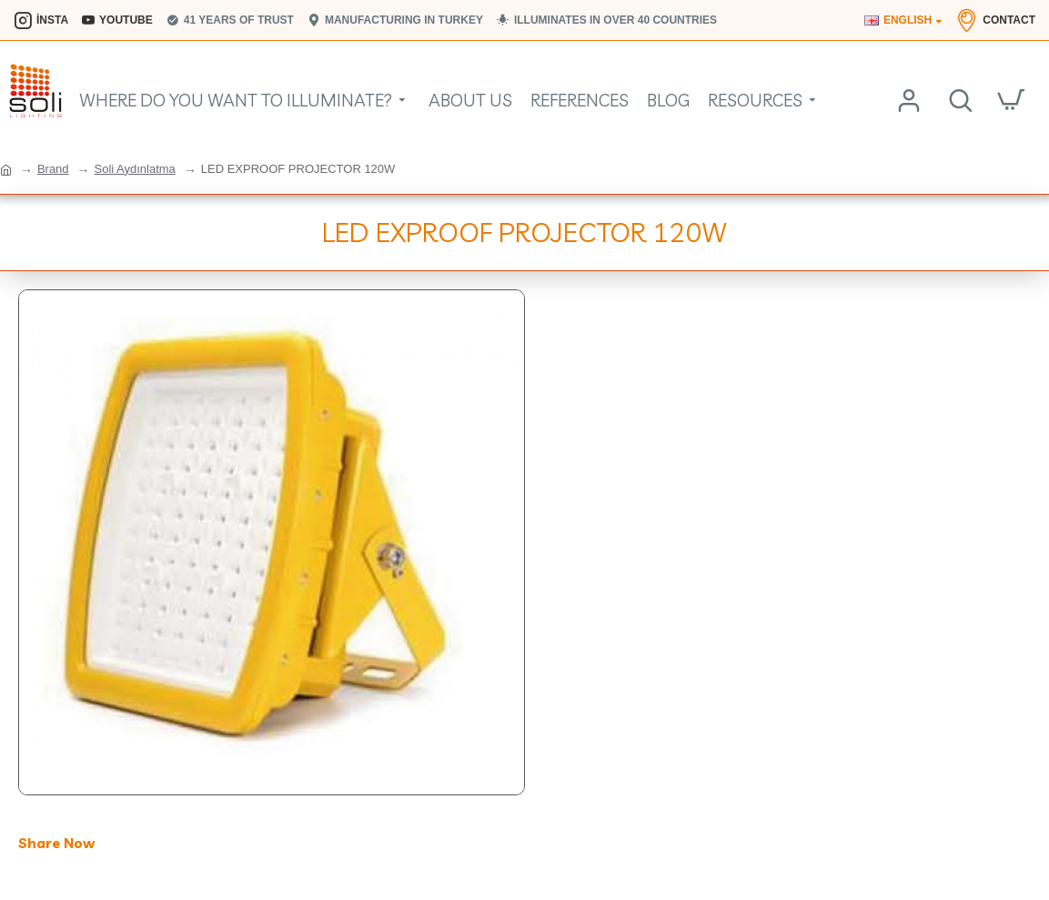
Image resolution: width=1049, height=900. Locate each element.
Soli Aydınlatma (134, 169)
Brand (53, 169)
